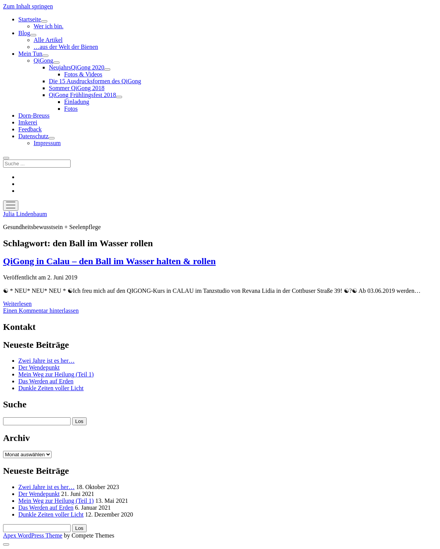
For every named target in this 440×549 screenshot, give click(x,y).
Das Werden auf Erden (46, 381)
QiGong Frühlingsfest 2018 (82, 95)
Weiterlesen (17, 303)
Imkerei (27, 122)
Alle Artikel (48, 40)
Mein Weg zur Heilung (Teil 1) (56, 374)
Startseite (29, 19)
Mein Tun (30, 53)
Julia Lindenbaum (25, 214)
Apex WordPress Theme (32, 535)
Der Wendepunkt (39, 367)
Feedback (30, 129)
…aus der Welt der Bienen (66, 47)
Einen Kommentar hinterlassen (41, 310)
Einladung (76, 101)
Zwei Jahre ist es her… (46, 360)
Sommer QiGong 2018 (77, 88)
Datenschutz (33, 136)
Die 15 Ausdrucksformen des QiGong (95, 81)
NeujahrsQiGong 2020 (76, 67)
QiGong (43, 60)
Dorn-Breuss (34, 115)
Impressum (47, 143)
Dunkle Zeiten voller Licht (51, 388)
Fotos (71, 108)
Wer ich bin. (48, 26)
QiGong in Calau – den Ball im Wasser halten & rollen (109, 261)
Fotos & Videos (83, 74)
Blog (24, 33)
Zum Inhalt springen (28, 6)
